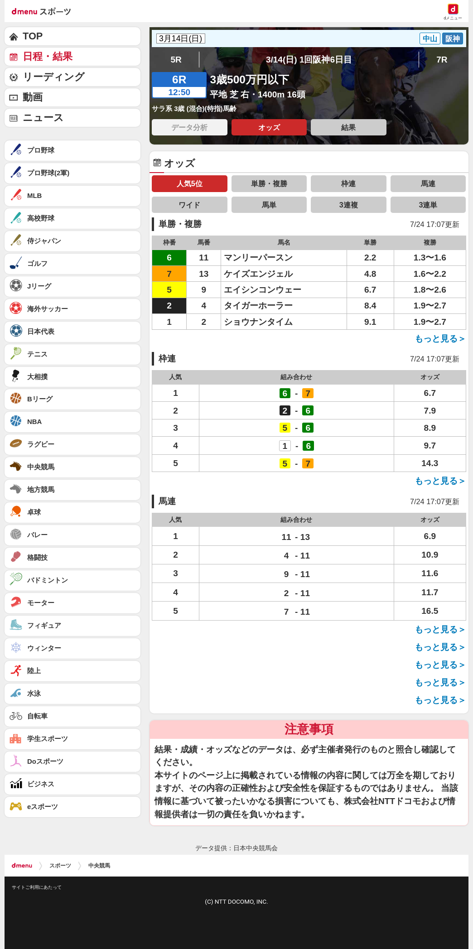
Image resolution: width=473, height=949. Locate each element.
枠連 (348, 183)
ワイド (189, 205)
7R (441, 59)
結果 (348, 127)
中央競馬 (99, 865)
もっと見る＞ (440, 338)
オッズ (269, 127)
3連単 (428, 205)
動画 (33, 97)
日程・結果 (47, 56)
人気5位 (190, 183)
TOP (33, 36)
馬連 (428, 183)
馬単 (269, 205)
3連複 (348, 205)
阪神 (452, 38)
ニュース (43, 117)
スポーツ (60, 865)
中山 (430, 38)
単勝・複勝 (269, 183)
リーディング (54, 76)
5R (175, 59)
